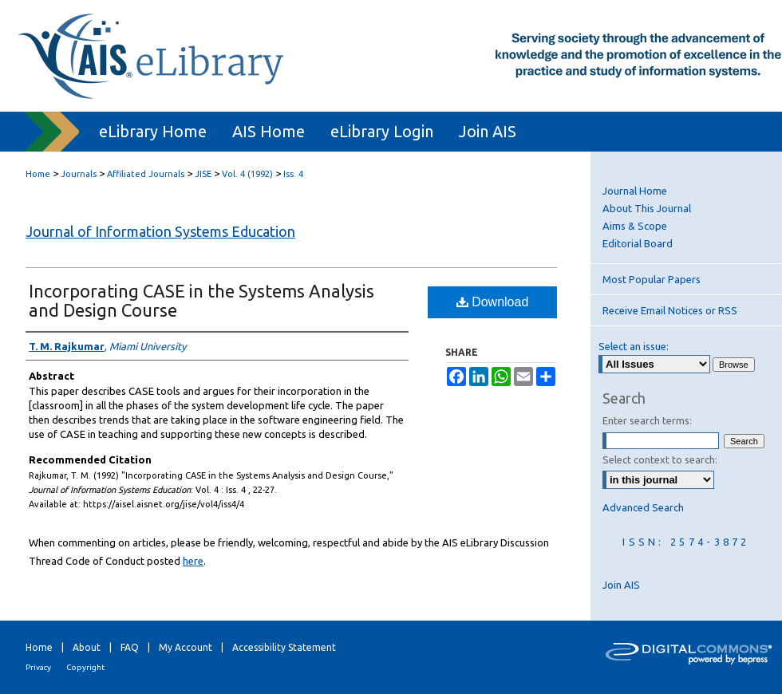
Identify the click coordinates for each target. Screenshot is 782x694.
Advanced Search (643, 507)
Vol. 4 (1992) (247, 174)
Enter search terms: (647, 420)
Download (492, 302)
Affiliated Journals (145, 174)
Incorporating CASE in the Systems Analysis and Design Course (201, 300)
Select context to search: (659, 459)
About (87, 647)
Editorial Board (637, 243)
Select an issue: (633, 346)
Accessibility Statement (284, 647)
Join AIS (621, 584)
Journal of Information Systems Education (160, 231)
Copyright (85, 667)
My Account (185, 647)
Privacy (38, 667)
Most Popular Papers (651, 279)
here (193, 560)
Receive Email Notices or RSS (669, 310)
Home (38, 174)
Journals (79, 174)
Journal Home (634, 190)
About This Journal (646, 208)
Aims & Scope (634, 225)
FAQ (129, 647)
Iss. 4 (293, 174)
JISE (203, 174)
